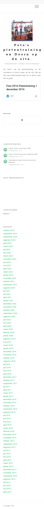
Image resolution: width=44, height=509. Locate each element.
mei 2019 (7, 342)
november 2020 (9, 307)
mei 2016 (7, 421)
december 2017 (9, 377)
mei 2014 (7, 488)
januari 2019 (8, 348)
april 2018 (7, 374)
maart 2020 (8, 329)
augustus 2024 (9, 240)
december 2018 (9, 351)
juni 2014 (7, 485)
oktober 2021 (8, 281)
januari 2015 (8, 466)
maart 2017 (8, 393)
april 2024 (7, 243)
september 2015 (10, 444)
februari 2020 (8, 332)
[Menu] (37, 6)
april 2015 (7, 460)
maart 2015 (8, 463)
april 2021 (7, 297)
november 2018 (9, 354)
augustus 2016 (9, 412)
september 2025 (10, 233)
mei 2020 (7, 323)
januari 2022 (8, 275)
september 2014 (10, 476)
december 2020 (9, 303)
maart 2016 (8, 428)
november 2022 (9, 259)
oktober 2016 (8, 405)
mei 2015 (7, 457)
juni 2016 (7, 418)
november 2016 (9, 402)
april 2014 (7, 492)
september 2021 (10, 284)
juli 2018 (6, 364)
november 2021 (9, 278)
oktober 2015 (8, 441)
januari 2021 (8, 300)
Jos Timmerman (34, 64)
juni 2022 (7, 262)
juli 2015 (6, 450)
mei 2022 (7, 265)
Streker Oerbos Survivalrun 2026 (20, 148)
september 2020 (10, 313)
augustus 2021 (9, 288)
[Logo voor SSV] (18, 8)
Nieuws (22, 64)
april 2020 (7, 326)
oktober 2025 (8, 230)
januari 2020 (8, 335)
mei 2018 (7, 370)
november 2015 (9, 437)
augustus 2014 (9, 479)
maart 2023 (8, 256)
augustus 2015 (9, 447)
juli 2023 (6, 249)
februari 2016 (8, 431)
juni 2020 (7, 319)
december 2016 (9, 399)
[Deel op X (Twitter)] (22, 120)
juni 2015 (7, 453)
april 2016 (7, 425)
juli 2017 (6, 386)
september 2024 (10, 236)
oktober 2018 (8, 358)
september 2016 (10, 409)
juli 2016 (6, 415)
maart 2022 (8, 272)
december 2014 (9, 469)
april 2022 (7, 268)
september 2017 (10, 383)
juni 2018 (7, 367)
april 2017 (7, 390)
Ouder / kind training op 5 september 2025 (23, 154)
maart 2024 (8, 246)
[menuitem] (37, 6)
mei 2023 (7, 252)
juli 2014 (6, 482)
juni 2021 (7, 294)
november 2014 (9, 472)
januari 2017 (8, 396)
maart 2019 (8, 345)
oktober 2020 (8, 310)
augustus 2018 (9, 361)
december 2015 (9, 434)
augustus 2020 (9, 316)
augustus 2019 (9, 339)
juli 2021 (6, 291)
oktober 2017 (8, 380)
